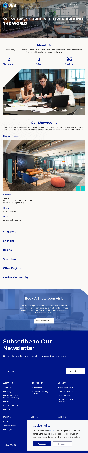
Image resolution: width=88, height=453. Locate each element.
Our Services (8, 402)
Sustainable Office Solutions (65, 401)
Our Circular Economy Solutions (39, 393)
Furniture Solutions (65, 392)
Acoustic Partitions (65, 388)
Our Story (7, 392)
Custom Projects (64, 396)
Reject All (62, 444)
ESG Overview (36, 388)
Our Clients (8, 410)
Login (70, 5)
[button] (78, 188)
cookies (52, 431)
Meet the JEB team (11, 406)
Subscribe (73, 371)
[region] (57, 435)
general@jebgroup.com (12, 220)
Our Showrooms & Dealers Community (11, 397)
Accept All (42, 444)
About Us (7, 388)
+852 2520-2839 (9, 211)
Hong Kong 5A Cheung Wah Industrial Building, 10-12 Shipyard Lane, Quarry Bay (19, 200)
